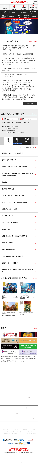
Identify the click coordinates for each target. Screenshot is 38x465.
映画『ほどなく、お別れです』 (11, 263)
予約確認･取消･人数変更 (27, 370)
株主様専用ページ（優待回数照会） (6, 424)
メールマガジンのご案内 (27, 413)
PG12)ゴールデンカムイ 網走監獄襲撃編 (14, 202)
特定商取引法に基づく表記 (10, 433)
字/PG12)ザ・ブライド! (9, 160)
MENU (35, 1)
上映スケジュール (6, 381)
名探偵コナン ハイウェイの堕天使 (12, 153)
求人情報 (32, 429)
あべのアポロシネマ (19, 2)
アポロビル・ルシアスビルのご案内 (29, 403)
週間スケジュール (26, 119)
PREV (1, 23)
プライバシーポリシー (32, 431)
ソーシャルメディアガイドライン (29, 433)
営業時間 (23, 392)
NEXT (36, 23)
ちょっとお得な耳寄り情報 (9, 413)
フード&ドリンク (6, 408)
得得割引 (23, 408)
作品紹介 (23, 381)
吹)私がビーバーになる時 (9, 209)
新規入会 (23, 376)
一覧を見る (30, 103)
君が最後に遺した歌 (8, 189)
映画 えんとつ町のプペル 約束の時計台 (14, 166)
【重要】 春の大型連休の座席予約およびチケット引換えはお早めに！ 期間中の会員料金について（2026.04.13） (18, 48)
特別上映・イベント (26, 386)
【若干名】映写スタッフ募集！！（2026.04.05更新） (18, 54)
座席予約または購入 (7, 370)
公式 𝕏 (4, 419)
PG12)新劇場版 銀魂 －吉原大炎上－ (13, 256)
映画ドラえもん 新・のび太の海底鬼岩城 (14, 236)
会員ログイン (5, 376)
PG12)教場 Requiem (8, 249)
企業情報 (5, 429)
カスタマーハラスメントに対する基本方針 (10, 431)
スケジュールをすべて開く (27, 147)
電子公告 (16, 429)
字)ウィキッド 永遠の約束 (10, 222)
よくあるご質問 (6, 402)
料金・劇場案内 (6, 392)
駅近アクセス (5, 397)
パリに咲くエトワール (9, 216)
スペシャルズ (6, 229)
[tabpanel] (19, 26)
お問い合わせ (24, 397)
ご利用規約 (24, 429)
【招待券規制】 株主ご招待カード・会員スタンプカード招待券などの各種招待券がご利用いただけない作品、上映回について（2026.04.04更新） (18, 97)
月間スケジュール (8, 119)
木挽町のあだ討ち (7, 243)
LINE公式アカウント (26, 419)
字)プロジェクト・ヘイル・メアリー (13, 195)
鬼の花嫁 (4, 182)
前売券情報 (5, 386)
